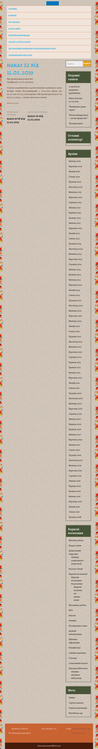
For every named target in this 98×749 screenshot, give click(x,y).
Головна (12, 9)
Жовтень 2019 (75, 465)
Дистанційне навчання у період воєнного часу (32, 48)
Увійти (72, 697)
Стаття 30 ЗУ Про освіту (19, 42)
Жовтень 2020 (75, 403)
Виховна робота (76, 540)
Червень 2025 (75, 212)
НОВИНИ (12, 15)
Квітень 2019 (74, 496)
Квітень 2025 (75, 223)
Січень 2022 (74, 331)
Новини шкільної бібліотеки (76, 675)
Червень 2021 (75, 362)
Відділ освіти (75, 545)
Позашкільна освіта (78, 625)
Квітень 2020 (75, 434)
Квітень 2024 (75, 279)
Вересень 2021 (75, 352)
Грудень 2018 (75, 517)
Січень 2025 (74, 238)
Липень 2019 (74, 480)
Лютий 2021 (74, 383)
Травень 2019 (75, 491)
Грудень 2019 (75, 455)
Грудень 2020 (75, 393)
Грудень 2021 (75, 336)
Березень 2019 (75, 501)
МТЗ (71, 610)
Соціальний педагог (78, 663)
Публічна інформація (19, 35)
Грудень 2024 (75, 243)
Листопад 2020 (76, 398)
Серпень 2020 (75, 413)
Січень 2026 (74, 176)
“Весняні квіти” (76, 123)
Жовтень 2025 (75, 192)
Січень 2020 (74, 449)
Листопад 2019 (75, 460)
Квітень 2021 (74, 372)
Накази (72, 615)
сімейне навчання (77, 652)
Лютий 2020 (74, 444)
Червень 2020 (75, 424)
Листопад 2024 (76, 248)
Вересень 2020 (75, 408)
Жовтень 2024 (75, 254)
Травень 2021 (75, 367)
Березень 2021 (75, 377)
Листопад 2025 (76, 187)
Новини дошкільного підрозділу (77, 560)
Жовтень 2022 (75, 321)
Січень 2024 (74, 295)
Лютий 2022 (74, 326)
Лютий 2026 (74, 171)
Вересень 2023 (75, 315)
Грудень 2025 (75, 181)
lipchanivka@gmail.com (81, 728)
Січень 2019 (74, 511)
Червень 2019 (75, 486)
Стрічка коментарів (78, 707)
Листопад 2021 (75, 341)
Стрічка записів (76, 702)
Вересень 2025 (75, 197)
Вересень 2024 (75, 259)
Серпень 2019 (75, 475)
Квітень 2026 (75, 161)
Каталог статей (76, 568)
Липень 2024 (75, 269)
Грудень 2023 (75, 300)
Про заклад (14, 22)
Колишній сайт (78, 733)
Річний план (75, 647)
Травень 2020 (75, 429)
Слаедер (73, 658)
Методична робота (77, 605)
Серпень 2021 (75, 357)
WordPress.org (76, 713)
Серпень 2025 (75, 202)
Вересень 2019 (75, 470)
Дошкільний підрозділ (20, 55)
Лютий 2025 (74, 233)
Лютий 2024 (74, 290)
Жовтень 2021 (75, 346)
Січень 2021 (74, 388)
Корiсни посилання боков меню (77, 580)
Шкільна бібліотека (78, 668)
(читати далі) (13, 103)
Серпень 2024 (75, 264)
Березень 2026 (75, 166)
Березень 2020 (75, 439)
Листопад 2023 (76, 305)
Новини (72, 620)
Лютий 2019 (74, 506)
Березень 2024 (75, 284)
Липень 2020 (75, 419)
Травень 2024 (75, 274)
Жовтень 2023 (75, 310)
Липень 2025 (75, 207)
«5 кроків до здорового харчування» (75, 89)
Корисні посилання (78, 574)
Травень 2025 (75, 217)
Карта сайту (14, 29)
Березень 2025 (75, 228)
